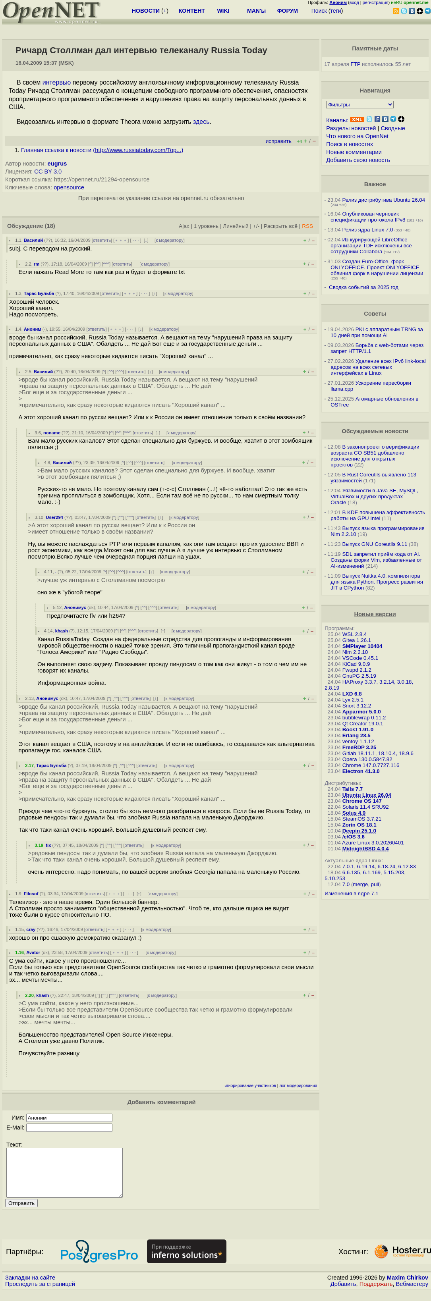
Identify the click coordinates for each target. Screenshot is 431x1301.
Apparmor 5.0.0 (361, 712)
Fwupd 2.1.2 (356, 670)
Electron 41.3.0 (361, 771)
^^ (97, 264)
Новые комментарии (354, 152)
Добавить (343, 1293)
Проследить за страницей (40, 1293)
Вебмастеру (412, 1293)
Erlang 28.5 (356, 735)
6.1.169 (372, 872)
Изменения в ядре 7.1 (352, 893)
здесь (201, 121)
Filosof (31, 893)
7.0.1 (348, 866)
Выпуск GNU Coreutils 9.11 (374, 544)
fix (48, 845)
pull (375, 884)
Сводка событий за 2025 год (363, 287)
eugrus (57, 163)
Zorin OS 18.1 (359, 825)
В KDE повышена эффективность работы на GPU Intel (377, 515)
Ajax (184, 226)
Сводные (393, 128)
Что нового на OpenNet (357, 136)
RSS (307, 226)
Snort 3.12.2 (356, 706)
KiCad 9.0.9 (356, 664)
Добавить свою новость (358, 160)
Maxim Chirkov (407, 1287)
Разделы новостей (351, 128)
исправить (279, 141)
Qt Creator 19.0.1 (362, 724)
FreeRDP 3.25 (359, 747)
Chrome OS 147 (362, 801)
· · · (135, 240)
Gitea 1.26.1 (356, 640)
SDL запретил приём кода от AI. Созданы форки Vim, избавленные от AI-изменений (376, 560)
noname (51, 432)
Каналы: (337, 120)
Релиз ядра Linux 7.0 (367, 230)
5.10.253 (335, 878)
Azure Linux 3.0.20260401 (373, 843)
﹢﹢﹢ (121, 240)
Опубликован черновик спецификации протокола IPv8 (367, 217)
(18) (50, 226)
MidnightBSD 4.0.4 (365, 849)
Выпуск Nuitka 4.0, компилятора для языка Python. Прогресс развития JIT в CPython (376, 582)
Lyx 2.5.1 (353, 700)
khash (61, 630)
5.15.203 (393, 872)
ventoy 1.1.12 (358, 741)
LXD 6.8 (352, 694)
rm (36, 264)
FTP (355, 64)
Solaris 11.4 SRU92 (365, 807)
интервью (57, 82)
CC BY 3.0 (48, 171)
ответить (102, 240)
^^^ (106, 264)
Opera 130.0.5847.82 (367, 759)
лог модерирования (298, 1085)
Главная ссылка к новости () (102, 150)
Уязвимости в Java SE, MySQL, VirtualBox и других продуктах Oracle (374, 496)
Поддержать (376, 1293)
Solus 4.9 (354, 813)
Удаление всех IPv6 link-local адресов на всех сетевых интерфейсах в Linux (378, 367)
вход (354, 2)
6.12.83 (407, 866)
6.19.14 (366, 866)
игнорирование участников (250, 1085)
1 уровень (206, 226)
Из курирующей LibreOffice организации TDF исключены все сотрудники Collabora (371, 245)
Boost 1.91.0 (358, 729)
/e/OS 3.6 (353, 837)
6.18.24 (386, 866)
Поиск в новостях (349, 144)
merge (360, 884)
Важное (375, 184)
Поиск (319, 11)
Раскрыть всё (281, 226)
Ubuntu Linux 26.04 (366, 795)
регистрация (375, 2)
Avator (33, 952)
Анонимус (75, 607)
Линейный (235, 226)
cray (30, 929)
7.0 (346, 884)
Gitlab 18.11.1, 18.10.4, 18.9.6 (378, 753)
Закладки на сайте (30, 1287)
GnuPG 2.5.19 (359, 676)
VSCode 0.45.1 (360, 658)
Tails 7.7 (352, 789)
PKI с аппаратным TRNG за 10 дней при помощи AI (376, 332)
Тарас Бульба (39, 293)
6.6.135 (351, 872)
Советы (375, 313)
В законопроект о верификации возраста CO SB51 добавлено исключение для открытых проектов (374, 456)
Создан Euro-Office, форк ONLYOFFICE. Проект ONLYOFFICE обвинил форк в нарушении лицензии (376, 267)
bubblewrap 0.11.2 (364, 718)
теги (335, 11)
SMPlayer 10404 (362, 646)
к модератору (170, 240)
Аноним (32, 329)
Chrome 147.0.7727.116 (371, 765)
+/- (256, 226)
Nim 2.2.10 (355, 652)
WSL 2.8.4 (354, 634)
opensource (69, 187)
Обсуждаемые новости (375, 431)
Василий (33, 240)
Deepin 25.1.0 (359, 831)
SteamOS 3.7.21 (362, 819)
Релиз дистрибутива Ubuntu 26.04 (383, 200)
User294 (54, 517)
